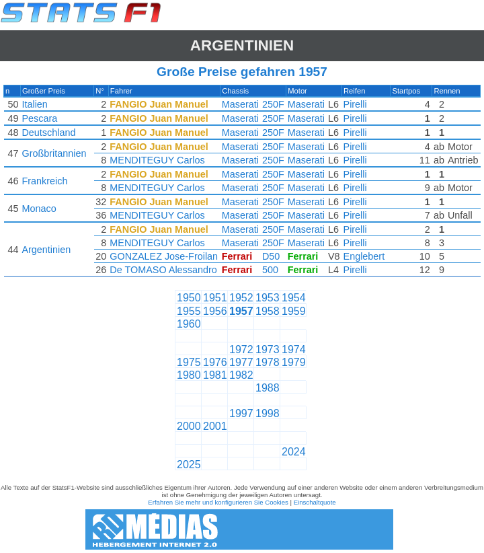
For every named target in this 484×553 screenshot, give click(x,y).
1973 (267, 349)
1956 (215, 311)
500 (270, 269)
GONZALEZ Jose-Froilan (164, 256)
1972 (241, 349)
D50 (271, 256)
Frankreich (44, 181)
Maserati (240, 104)
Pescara (39, 118)
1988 (267, 388)
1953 (267, 297)
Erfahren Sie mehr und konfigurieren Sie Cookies (218, 502)
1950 (189, 297)
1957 (241, 311)
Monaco (39, 208)
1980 (189, 375)
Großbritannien (54, 153)
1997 (241, 413)
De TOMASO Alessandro (163, 269)
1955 (189, 311)
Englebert (364, 256)
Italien (34, 104)
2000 (189, 426)
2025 (189, 464)
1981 (215, 375)
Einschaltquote (315, 502)
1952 (241, 297)
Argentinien (242, 45)
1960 (189, 324)
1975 (189, 362)
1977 (241, 362)
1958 (267, 311)
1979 (294, 362)
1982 (241, 375)
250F (273, 104)
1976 (215, 362)
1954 (294, 297)
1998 (267, 413)
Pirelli (355, 104)
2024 (294, 451)
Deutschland (48, 132)
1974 (294, 349)
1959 (294, 311)
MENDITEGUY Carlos (157, 160)
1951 (215, 297)
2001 (215, 426)
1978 (267, 362)
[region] (242, 184)
